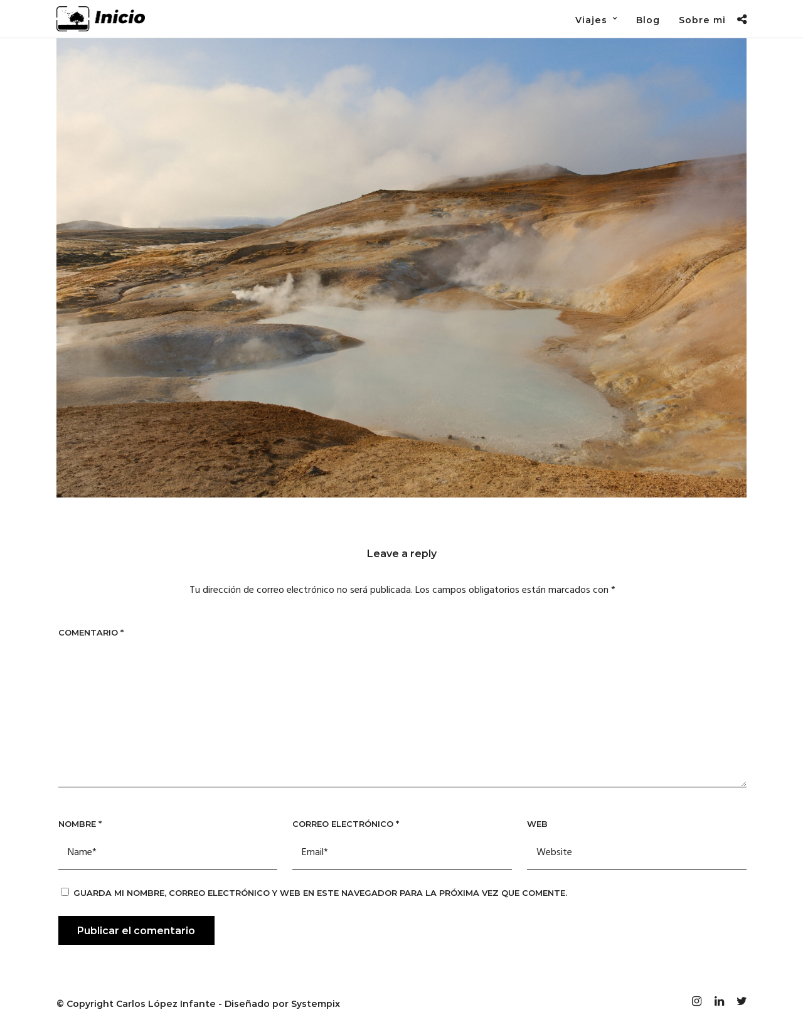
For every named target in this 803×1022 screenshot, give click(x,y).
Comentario (91, 632)
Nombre (80, 824)
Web (537, 824)
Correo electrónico (345, 824)
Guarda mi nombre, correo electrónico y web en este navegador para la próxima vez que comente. (320, 893)
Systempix (315, 1003)
